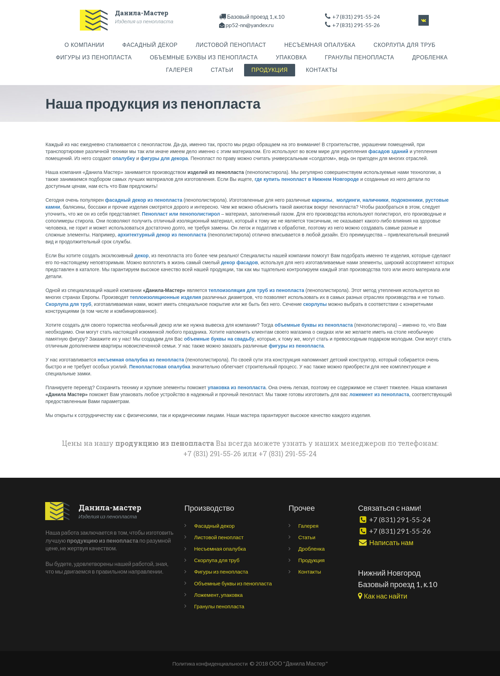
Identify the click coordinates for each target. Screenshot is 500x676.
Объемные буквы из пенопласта (235, 583)
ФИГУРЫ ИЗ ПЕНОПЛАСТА (94, 57)
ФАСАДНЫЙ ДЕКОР (149, 45)
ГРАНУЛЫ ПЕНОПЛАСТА (359, 57)
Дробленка (312, 548)
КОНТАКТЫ (322, 70)
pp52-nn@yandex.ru (250, 25)
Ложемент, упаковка (219, 594)
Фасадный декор (215, 525)
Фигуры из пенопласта (222, 571)
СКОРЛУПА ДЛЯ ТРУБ (405, 45)
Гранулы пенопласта (220, 606)
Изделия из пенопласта (145, 21)
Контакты (310, 571)
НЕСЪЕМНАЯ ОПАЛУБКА (320, 45)
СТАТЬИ (222, 70)
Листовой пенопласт (220, 537)
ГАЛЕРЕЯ (179, 70)
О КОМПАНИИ (85, 45)
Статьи (307, 537)
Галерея (308, 525)
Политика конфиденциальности (210, 663)
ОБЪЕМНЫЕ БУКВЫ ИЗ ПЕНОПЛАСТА (204, 57)
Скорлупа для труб (218, 560)
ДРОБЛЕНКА (430, 57)
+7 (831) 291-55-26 (402, 530)
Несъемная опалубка (221, 548)
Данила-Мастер (141, 13)
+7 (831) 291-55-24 (356, 16)
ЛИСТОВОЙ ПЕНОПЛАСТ (231, 45)
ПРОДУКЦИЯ (269, 70)
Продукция (312, 560)
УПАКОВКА (291, 57)
